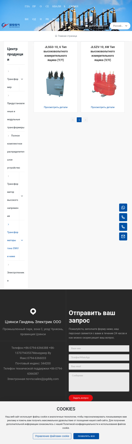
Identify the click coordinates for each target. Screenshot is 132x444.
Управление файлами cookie (52, 436)
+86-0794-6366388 (36, 347)
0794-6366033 (36, 358)
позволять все (86, 436)
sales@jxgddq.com (98, 25)
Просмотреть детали (55, 107)
